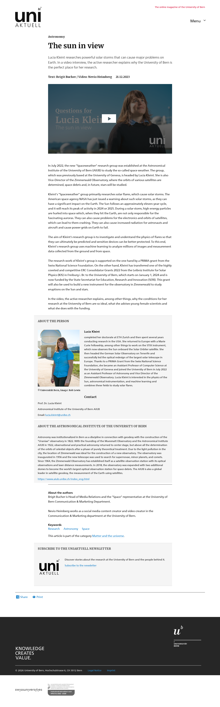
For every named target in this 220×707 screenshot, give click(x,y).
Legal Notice (94, 670)
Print (40, 597)
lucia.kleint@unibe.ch (58, 414)
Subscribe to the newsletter (80, 565)
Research (54, 529)
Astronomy (71, 529)
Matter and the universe (108, 536)
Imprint (111, 670)
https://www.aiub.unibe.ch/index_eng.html (63, 479)
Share (24, 597)
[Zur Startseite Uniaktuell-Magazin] (28, 17)
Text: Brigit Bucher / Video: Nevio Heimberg (80, 77)
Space (86, 529)
